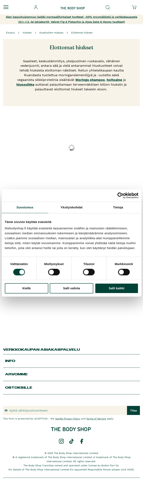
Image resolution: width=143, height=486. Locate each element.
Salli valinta (71, 288)
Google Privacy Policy (67, 418)
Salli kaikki (117, 288)
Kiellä (26, 288)
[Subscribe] (133, 410)
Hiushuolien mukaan (51, 32)
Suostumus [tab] (24, 207)
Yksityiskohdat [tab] (71, 207)
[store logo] (72, 5)
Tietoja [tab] (118, 207)
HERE (130, 469)
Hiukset (27, 32)
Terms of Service (96, 418)
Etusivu (10, 32)
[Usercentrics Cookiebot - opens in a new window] (120, 195)
